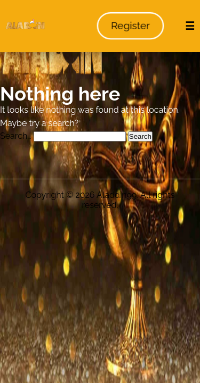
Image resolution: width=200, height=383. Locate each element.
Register (130, 26)
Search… (15, 136)
